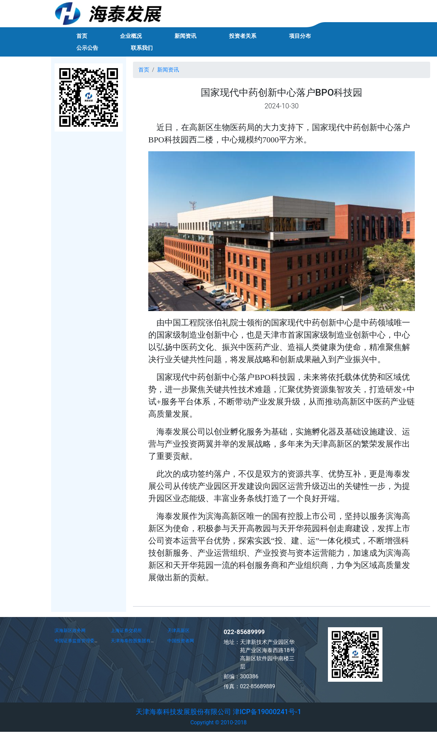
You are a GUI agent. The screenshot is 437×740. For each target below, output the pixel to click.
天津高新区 (178, 630)
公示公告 (87, 48)
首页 (81, 36)
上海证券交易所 (126, 630)
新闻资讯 (185, 36)
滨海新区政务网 (70, 630)
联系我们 (142, 48)
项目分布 (300, 36)
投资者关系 (242, 36)
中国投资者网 (180, 640)
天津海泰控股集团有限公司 (137, 640)
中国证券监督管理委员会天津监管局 (90, 640)
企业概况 (131, 36)
